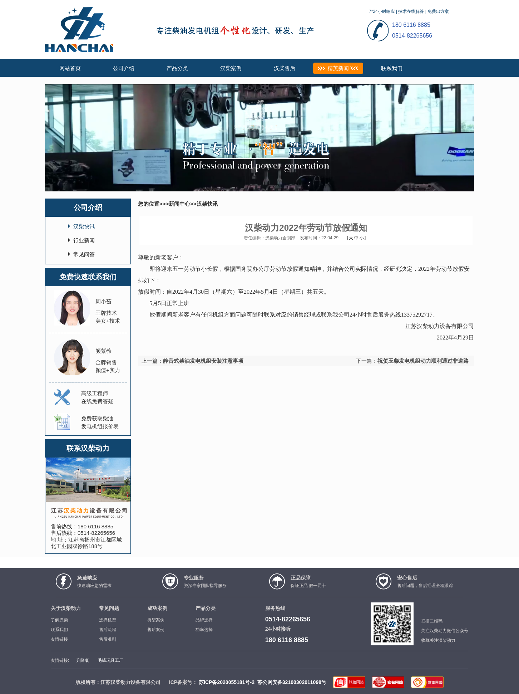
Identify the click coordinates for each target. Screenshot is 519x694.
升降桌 (82, 660)
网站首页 (70, 68)
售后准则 (107, 639)
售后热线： (64, 533)
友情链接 (59, 639)
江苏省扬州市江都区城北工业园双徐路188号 (86, 543)
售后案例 (155, 629)
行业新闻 (84, 240)
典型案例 (155, 619)
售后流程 (107, 629)
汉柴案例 (231, 68)
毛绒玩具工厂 (110, 660)
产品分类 (177, 68)
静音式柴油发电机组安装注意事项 (203, 361)
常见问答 (84, 254)
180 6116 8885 (95, 526)
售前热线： (64, 526)
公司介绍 (123, 68)
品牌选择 (204, 619)
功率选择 (204, 629)
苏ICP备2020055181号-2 (226, 682)
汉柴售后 (284, 68)
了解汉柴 (59, 619)
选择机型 (107, 619)
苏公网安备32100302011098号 (291, 682)
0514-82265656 (96, 533)
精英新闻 (338, 68)
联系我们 (391, 68)
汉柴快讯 (84, 226)
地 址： (59, 540)
